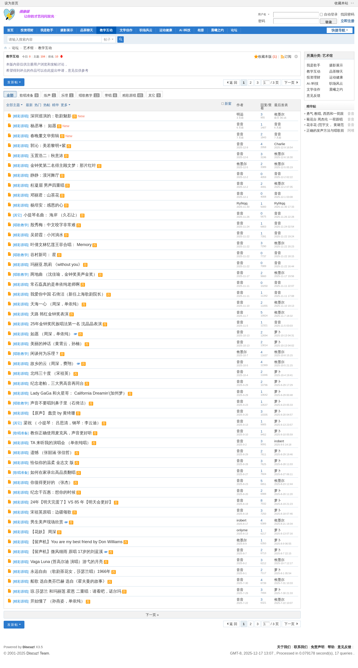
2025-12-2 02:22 (283, 177)
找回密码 (347, 14)
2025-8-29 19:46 (283, 454)
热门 (37, 105)
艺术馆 (28, 48)
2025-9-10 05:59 (283, 434)
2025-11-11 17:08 (284, 296)
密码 (261, 21)
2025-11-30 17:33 (284, 206)
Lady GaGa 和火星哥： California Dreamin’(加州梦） (78, 393)
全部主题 (13, 105)
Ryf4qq (242, 203)
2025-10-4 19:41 (283, 375)
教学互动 (106, 30)
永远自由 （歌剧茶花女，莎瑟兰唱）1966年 (70, 571)
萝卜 (277, 332)
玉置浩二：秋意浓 (46, 155)
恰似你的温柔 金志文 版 (52, 462)
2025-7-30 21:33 (283, 593)
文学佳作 (126, 30)
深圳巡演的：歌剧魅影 (50, 116)
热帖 (46, 105)
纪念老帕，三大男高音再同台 (57, 383)
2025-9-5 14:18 (282, 444)
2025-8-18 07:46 (283, 513)
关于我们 (284, 647)
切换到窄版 (352, 3)
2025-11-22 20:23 (284, 246)
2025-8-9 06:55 (282, 543)
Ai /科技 (185, 30)
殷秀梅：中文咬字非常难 (53, 225)
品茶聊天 (86, 30)
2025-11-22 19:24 (284, 236)
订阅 (287, 56)
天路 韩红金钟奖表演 (49, 314)
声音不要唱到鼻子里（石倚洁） (59, 403)
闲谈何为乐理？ (44, 353)
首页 (10, 30)
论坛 (234, 30)
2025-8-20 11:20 (283, 494)
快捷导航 (338, 30)
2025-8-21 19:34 (283, 523)
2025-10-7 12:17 (283, 563)
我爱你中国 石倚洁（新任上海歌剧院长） (67, 294)
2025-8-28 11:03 (283, 464)
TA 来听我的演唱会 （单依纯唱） (60, 442)
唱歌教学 (89, 95)
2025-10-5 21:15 (283, 365)
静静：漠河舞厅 (44, 175)
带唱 (111, 95)
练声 (50, 95)
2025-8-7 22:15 (282, 553)
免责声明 (317, 647)
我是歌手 (46, 30)
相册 (200, 30)
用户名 (262, 14)
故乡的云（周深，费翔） (53, 363)
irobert (279, 441)
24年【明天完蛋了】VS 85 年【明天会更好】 (71, 502)
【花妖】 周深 (43, 531)
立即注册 (347, 21)
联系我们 (301, 647)
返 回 (233, 82)
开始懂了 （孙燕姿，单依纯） (57, 601)
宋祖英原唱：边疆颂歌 (50, 512)
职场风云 (146, 30)
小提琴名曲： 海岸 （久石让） (51, 215)
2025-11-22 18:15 (284, 256)
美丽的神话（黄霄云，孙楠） (57, 343)
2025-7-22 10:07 (283, 603)
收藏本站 (341, 3)
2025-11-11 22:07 (284, 286)
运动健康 (165, 30)
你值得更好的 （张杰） (51, 482)
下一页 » (152, 615)
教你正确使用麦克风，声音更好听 (61, 433)
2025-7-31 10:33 (283, 583)
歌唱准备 (29, 95)
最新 (29, 105)
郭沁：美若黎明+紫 (48, 145)
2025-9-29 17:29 (283, 385)
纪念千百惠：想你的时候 (53, 492)
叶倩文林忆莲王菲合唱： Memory (61, 244)
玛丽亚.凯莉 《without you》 (56, 264)
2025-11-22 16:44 (284, 266)
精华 (55, 105)
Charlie (279, 144)
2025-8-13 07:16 (283, 533)
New (81, 116)
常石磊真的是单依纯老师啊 (55, 284)
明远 (240, 114)
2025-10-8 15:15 (283, 355)
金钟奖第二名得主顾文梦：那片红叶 (63, 165)
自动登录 (329, 14)
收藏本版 (267, 56)
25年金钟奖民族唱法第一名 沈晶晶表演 (66, 324)
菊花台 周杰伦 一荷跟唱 (324, 119)
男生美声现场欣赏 (46, 522)
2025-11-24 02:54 (284, 226)
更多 (64, 105)
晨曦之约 (217, 30)
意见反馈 (313, 95)
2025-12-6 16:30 (283, 157)
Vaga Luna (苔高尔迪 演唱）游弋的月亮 (66, 561)
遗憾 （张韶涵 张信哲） (52, 452)
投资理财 (27, 30)
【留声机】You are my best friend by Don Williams (76, 542)
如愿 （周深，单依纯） (51, 334)
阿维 (350, 130)
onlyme (242, 530)
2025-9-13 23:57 (283, 424)
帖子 (107, 39)
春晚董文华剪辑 (44, 136)
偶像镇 (5, 48)
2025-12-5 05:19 (283, 167)
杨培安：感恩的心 (46, 205)
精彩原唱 (132, 95)
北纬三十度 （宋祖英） (51, 373)
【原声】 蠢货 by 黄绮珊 (52, 413)
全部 (10, 95)
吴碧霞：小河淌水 (46, 235)
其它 (154, 95)
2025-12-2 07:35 (283, 187)
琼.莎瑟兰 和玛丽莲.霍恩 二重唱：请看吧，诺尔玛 (75, 591)
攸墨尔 (279, 114)
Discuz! (29, 647)
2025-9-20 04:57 (283, 414)
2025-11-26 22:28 (284, 216)
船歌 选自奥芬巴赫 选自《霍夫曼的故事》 (68, 581)
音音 (240, 124)
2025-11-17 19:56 (284, 276)
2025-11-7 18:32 (283, 315)
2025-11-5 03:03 (283, 325)
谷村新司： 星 (43, 254)
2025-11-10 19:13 (284, 305)
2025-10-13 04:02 (284, 345)
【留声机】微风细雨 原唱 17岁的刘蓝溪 (66, 551)
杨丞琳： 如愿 (43, 125)
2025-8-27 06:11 (283, 474)
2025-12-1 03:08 (283, 197)
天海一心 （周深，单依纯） (55, 304)
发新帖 (12, 82)
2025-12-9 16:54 (283, 147)
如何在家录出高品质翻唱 (53, 472)
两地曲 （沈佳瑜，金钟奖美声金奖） (63, 274)
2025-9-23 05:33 (283, 404)
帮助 (331, 647)
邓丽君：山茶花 (44, 195)
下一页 (289, 82)
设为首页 (11, 3)
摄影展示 (66, 30)
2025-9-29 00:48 (283, 395)
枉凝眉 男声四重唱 (47, 185)
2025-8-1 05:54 (282, 573)
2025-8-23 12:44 (283, 484)
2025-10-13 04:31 (284, 335)
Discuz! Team (37, 653)
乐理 (67, 95)
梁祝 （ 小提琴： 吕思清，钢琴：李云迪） (62, 423)
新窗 (228, 103)
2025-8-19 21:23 (283, 504)
